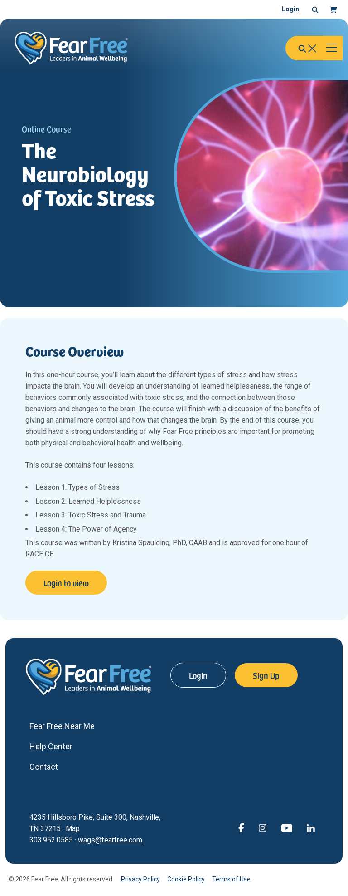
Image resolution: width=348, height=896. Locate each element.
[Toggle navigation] (331, 48)
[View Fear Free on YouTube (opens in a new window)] (287, 827)
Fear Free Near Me (62, 726)
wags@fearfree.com (110, 840)
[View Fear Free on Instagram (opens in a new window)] (262, 827)
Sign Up (266, 675)
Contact (43, 767)
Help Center (50, 746)
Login (290, 9)
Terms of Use (231, 879)
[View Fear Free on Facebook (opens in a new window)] (241, 827)
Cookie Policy (186, 879)
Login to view (66, 582)
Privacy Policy (140, 879)
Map (73, 828)
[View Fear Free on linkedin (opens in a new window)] (311, 827)
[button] (315, 9)
